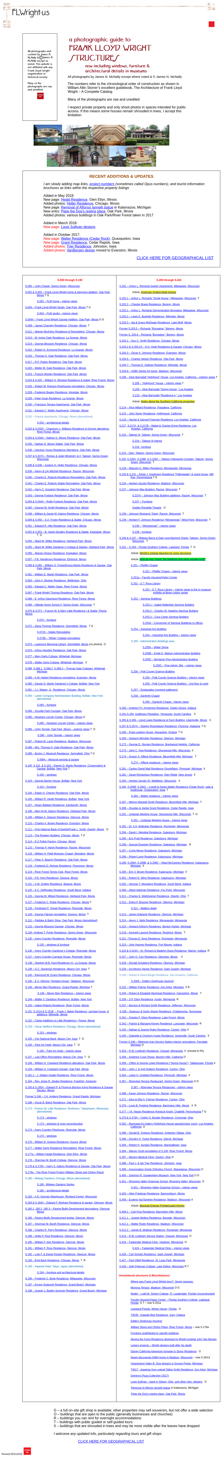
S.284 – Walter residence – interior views (154, 796)
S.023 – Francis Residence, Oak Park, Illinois (56, 374)
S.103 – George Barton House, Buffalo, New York (53, 780)
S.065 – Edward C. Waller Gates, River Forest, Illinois (56, 586)
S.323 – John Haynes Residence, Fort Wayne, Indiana (150, 944)
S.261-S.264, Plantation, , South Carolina (155, 714)
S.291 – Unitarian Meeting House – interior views (159, 820)
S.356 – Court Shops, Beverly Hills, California (151, 1057)
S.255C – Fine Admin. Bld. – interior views (177, 665)
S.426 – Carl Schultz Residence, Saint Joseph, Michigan (151, 1254)
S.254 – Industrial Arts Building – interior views (169, 635)
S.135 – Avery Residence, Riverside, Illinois (55, 938)
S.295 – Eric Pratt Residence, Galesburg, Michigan (148, 838)
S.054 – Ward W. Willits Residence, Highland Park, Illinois (58, 541)
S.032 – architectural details (53, 422)
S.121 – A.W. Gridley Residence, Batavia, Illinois (53, 884)
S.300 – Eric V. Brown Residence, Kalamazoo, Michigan (151, 871)
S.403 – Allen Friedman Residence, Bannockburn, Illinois (152, 1193)
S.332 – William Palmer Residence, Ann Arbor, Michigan (151, 987)
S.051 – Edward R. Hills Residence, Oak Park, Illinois (56, 525)
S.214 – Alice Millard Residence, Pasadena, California (150, 407)
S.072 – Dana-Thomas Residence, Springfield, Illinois (56, 626)
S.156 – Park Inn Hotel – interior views (59, 1050)
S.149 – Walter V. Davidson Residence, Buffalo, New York (58, 999)
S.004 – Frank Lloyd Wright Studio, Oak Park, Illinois (55, 307)
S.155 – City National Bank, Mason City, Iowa (51, 1038)
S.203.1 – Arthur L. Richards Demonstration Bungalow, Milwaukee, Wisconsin (164, 310)
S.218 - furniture (141, 447)
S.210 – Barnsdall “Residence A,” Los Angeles (162, 395)
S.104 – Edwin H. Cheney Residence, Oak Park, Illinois (57, 793)
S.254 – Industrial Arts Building (148, 629)
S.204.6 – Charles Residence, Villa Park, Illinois (151, 359)
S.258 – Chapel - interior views (166, 701)
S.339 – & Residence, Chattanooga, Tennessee (160, 1011)
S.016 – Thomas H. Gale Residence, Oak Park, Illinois (56, 355)
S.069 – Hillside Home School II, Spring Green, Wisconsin (58, 604)
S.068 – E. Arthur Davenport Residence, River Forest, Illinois (60, 598)
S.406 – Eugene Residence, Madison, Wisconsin (155, 1199)
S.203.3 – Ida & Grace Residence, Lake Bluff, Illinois (155, 322)
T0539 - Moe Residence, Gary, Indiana (158, 1315)
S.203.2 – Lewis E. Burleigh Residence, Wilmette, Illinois (152, 316)
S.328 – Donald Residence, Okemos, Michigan (152, 962)
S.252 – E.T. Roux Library (145, 583)
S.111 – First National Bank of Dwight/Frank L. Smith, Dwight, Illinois (64, 829)
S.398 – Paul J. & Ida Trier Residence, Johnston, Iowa (150, 1163)
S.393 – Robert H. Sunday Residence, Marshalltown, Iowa (152, 1145)
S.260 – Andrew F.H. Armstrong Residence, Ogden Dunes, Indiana (157, 708)
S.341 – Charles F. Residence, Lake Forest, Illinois (152, 1017)
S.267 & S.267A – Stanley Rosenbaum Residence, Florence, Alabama (159, 726)
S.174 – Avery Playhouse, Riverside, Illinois (55, 1129)
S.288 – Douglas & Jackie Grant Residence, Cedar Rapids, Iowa (156, 808)
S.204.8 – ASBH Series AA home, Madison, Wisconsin (150, 371)
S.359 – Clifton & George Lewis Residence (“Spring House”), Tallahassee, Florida (166, 1063)
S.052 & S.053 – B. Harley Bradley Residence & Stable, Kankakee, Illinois (67, 532)
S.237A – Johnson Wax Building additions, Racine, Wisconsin (167, 495)
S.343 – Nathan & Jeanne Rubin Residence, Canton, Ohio (152, 1029)
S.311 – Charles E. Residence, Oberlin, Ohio (152, 896)
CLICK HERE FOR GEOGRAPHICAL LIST (175, 258)
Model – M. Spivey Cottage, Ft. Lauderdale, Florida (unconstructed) (173, 1293)
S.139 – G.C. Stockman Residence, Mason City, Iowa (56, 969)
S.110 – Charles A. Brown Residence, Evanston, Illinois (57, 823)
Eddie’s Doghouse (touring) (146, 1321)
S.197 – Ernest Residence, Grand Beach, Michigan (60, 1284)
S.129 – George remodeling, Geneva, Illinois (55, 914)
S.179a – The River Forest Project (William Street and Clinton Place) (64, 1172)
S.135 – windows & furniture (53, 944)
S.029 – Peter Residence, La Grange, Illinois (54, 398)
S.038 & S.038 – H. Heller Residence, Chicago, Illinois (61, 465)
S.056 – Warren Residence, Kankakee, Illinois (56, 553)
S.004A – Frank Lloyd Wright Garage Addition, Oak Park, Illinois (62, 319)
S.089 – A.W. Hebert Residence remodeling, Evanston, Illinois (60, 677)
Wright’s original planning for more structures (165, 553)
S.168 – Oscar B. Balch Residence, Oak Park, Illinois (55, 1102)
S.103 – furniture (46, 786)
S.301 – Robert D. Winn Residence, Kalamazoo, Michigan (152, 877)
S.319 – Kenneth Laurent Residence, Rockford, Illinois (150, 932)
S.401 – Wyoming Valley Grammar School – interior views (164, 1187)
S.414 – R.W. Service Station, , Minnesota (153, 1236)
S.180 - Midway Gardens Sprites (56, 1184)
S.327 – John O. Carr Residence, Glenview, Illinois (148, 956)
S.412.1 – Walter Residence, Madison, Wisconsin (151, 1223)
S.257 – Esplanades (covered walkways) (154, 689)
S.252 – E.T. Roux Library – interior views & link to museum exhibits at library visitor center (177, 591)
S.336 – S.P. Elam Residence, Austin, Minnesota (147, 999)
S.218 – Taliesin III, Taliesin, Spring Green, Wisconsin (150, 434)
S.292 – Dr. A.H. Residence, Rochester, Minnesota (154, 826)
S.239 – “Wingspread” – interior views (154, 525)
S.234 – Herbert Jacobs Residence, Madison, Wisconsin (151, 483)
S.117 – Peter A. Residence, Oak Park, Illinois (56, 859)
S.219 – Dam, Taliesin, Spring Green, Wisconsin (147, 453)
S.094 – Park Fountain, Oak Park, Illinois (53, 711)
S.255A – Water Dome (155, 647)
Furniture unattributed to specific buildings (155, 1333)
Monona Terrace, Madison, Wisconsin (152, 1287)
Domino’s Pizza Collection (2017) (150, 1375)
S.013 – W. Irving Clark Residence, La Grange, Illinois (56, 337)
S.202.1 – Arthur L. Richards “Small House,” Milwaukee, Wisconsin (157, 298)
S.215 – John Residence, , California (150, 413)
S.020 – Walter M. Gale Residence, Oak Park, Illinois (55, 368)
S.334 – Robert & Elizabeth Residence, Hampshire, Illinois (158, 993)
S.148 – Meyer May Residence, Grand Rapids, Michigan (57, 987)
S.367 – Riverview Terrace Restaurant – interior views (162, 1087)
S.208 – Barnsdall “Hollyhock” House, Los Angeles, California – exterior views (167, 377)
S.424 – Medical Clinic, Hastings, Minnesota (151, 1242)
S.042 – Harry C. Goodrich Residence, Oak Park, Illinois (57, 489)
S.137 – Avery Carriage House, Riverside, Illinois (58, 956)
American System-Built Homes (158, 292)
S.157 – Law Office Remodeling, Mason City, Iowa (54, 1057)
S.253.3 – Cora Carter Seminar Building (165, 616)
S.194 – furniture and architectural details (61, 1272)
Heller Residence (80, 203)
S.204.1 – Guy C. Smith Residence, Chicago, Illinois (149, 340)
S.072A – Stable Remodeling (53, 632)
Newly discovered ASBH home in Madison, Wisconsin (162, 1357)
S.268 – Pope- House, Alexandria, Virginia (148, 732)
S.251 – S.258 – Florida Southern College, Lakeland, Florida (154, 547)
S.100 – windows (47, 774)
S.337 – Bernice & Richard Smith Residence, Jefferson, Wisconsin (157, 1005)
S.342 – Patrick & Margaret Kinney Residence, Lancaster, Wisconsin (158, 1023)
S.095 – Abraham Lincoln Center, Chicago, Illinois (53, 717)
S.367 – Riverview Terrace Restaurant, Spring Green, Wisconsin (156, 1081)
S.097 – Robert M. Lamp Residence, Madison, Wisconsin (58, 741)
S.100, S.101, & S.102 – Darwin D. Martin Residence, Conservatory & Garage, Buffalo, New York (65, 767)
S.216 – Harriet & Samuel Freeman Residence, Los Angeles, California (160, 419)
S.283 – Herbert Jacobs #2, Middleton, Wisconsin (147, 780)
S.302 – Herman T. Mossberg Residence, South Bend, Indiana (155, 884)
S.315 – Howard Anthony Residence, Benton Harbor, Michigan (155, 926)
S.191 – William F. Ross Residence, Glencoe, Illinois (55, 1248)
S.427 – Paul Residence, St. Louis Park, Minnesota (152, 1260)
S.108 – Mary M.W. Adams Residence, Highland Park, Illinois (60, 811)
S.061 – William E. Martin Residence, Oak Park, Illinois (56, 574)
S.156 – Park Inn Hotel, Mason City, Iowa (49, 1044)
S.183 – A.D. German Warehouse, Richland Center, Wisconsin (61, 1196)
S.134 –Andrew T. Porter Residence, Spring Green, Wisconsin (61, 932)
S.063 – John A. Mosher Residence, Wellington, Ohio (56, 580)
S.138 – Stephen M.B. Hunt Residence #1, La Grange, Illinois (60, 962)
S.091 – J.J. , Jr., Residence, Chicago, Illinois (55, 689)
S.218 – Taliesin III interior (147, 440)
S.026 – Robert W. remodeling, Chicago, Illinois (64, 386)
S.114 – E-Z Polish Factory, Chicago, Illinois (50, 841)
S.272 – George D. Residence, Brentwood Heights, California (159, 744)
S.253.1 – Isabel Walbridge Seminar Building (168, 604)
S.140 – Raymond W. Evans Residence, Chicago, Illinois (57, 975)
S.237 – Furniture (142, 501)
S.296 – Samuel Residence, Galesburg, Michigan (153, 844)
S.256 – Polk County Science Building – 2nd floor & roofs (175, 683)
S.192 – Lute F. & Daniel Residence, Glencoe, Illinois (60, 1254)
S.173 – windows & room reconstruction (60, 1123)
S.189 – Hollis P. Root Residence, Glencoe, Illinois (54, 1236)
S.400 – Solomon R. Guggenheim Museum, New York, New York (156, 1175)
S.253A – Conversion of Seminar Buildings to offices (173, 623)
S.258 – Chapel (145, 695)
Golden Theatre (146, 507)
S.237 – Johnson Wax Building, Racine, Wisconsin (148, 489)
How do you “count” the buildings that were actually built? (173, 559)
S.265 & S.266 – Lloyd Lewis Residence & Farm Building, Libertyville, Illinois (163, 720)
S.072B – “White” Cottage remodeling (58, 638)
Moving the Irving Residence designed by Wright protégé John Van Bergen (174, 1339)
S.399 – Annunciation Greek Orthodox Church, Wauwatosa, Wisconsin (159, 1169)
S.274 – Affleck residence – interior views (154, 762)
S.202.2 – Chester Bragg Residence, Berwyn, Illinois (149, 304)
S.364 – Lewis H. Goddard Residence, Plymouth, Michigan (153, 1075)
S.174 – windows (47, 1135)
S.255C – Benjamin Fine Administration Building (170, 659)
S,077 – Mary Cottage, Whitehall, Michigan (53, 656)
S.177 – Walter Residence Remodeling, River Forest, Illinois (63, 1148)
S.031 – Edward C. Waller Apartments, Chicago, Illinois (56, 410)
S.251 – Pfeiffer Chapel (144, 565)
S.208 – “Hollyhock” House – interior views (156, 383)
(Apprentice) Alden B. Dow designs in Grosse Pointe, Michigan (167, 1363)
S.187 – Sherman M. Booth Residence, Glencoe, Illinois (57, 1223)
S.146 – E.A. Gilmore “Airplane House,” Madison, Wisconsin (59, 981)
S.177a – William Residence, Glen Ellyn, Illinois (56, 1154)
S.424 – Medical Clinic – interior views (160, 1248)
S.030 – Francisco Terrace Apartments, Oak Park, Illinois (57, 404)
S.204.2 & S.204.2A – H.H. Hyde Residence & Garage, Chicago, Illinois (160, 346)
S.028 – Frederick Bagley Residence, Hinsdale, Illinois (56, 392)
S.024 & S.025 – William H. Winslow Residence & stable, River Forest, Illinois (69, 380)
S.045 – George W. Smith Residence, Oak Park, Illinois (57, 507)
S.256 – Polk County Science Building (153, 671)
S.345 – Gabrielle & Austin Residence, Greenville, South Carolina (162, 1035)
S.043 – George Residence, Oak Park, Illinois (56, 495)
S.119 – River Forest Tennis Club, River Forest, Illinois (56, 871)
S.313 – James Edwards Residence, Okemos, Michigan (151, 914)
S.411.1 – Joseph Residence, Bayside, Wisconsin (152, 1217)
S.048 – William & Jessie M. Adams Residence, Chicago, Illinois (62, 513)
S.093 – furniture (46, 704)
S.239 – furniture (142, 532)
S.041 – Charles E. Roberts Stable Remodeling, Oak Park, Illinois (63, 483)
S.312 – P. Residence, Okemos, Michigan (151, 902)
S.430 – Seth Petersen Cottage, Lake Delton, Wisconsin (151, 1266)
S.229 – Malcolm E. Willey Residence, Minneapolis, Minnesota (155, 468)
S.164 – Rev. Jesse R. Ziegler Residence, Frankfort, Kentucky (60, 1081)
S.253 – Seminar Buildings (146, 598)
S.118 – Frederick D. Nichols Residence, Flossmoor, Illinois (59, 865)
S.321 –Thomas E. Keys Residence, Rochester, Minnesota (153, 938)
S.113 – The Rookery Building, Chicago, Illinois (52, 835)
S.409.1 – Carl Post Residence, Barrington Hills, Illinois (151, 1211)
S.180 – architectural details (53, 1190)
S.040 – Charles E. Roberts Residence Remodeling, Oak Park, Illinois (65, 477)
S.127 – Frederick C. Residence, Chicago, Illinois (57, 902)
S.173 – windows (47, 1117)
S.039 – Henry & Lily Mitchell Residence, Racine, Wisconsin (59, 471)
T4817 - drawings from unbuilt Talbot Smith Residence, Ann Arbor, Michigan (174, 1369)
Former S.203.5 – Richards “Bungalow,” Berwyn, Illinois (151, 328)
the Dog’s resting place (83, 211)
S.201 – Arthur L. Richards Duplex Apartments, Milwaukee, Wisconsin (159, 286)
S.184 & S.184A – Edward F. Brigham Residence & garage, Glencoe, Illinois (69, 1202)
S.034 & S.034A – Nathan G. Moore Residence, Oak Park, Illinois (62, 437)
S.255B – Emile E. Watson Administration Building (171, 653)
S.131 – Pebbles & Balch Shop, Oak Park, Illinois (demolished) (61, 920)
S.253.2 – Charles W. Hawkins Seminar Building (170, 610)
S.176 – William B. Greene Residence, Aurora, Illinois (56, 1142)
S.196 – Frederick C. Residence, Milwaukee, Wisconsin (60, 1278)
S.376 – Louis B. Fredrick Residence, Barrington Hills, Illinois (154, 1105)
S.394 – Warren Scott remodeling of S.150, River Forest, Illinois (155, 1151)
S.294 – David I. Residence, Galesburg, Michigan (153, 832)
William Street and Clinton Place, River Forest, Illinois (161, 1327)
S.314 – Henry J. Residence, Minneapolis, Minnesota (153, 920)
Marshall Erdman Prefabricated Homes (162, 1205)
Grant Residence (74, 242)
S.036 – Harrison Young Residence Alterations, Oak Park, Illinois (62, 450)
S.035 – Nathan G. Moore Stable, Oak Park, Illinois (54, 443)
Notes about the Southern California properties (167, 401)
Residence (74, 199)
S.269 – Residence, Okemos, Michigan (152, 738)
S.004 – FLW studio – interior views (57, 313)
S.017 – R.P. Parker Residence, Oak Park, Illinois (53, 362)
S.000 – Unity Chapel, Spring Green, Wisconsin (52, 286)
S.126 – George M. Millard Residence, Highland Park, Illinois (60, 896)
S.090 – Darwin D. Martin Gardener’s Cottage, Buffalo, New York (62, 683)
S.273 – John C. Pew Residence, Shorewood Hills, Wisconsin (155, 750)
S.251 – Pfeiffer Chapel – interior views (165, 571)
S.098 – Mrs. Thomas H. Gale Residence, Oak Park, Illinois (59, 747)
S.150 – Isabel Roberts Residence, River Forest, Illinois (57, 1005)
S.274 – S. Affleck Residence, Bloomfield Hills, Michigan (156, 756)
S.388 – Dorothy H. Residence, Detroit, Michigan (151, 1138)
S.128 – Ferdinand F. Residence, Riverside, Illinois (58, 908)
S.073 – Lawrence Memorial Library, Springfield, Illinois (56, 644)
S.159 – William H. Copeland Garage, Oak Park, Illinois (57, 1069)
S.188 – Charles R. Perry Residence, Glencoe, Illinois (56, 1230)
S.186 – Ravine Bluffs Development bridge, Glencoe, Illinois (59, 1217)
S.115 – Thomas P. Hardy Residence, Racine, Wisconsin (58, 847)
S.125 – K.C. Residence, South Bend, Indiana (58, 890)
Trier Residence (79, 246)
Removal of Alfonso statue (87, 207)
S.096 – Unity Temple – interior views (59, 735)
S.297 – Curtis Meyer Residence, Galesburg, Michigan (150, 850)
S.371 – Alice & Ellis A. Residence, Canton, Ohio (152, 1099)
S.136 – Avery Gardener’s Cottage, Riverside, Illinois (60, 950)
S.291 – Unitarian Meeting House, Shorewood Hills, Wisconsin (155, 814)
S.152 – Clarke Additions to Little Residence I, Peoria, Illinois (60, 1020)
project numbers (102, 184)
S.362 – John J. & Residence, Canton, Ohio (152, 1069)
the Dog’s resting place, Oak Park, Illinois (158, 1393)
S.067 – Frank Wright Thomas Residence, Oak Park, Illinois (59, 592)
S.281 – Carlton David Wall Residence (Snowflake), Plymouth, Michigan (160, 768)
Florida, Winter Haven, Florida (154, 1308)
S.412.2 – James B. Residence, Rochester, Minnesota (155, 1230)
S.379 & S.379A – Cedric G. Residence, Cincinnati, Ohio (156, 1117)
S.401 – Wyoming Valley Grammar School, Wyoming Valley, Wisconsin (160, 1181)
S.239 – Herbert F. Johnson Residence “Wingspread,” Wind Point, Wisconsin (163, 519)
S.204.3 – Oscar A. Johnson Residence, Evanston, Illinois (152, 352)
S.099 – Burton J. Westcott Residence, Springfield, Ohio (57, 753)
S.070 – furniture (46, 620)
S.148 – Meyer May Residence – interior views (64, 993)
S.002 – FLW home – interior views (57, 301)
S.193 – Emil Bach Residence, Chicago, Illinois (52, 1260)
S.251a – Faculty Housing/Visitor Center (154, 577)
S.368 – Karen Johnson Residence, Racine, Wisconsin (150, 1093)
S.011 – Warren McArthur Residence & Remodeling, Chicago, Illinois (64, 331)
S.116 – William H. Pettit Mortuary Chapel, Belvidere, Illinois (59, 853)
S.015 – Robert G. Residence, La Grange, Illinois (59, 349)
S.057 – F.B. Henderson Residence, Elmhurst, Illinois (55, 559)
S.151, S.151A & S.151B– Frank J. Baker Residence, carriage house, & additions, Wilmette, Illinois (67, 1013)
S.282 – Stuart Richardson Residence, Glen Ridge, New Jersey (155, 774)
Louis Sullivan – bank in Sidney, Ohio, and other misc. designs (166, 1381)
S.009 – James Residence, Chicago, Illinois (56, 325)
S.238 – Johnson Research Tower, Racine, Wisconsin (150, 513)
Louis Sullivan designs (78, 227)
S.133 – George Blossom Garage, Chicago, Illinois (54, 926)
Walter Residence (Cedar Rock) (85, 238)
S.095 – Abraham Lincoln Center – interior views (65, 723)
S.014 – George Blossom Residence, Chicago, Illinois (56, 343)
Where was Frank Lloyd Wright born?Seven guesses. (162, 1281)
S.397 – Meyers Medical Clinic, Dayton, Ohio (145, 1157)
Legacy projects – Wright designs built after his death (161, 1345)
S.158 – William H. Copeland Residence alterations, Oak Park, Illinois (65, 1063)
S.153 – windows (47, 1032)
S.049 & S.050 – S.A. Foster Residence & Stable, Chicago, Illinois (63, 519)
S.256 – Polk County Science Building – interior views (173, 677)
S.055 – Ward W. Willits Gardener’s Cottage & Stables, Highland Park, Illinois (69, 547)
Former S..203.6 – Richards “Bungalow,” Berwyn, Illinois (151, 334)
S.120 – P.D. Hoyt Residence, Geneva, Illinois (51, 877)
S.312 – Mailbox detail (144, 908)
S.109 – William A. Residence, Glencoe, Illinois (57, 817)
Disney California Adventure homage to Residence (164, 1351)
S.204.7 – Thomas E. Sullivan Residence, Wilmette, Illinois (153, 365)
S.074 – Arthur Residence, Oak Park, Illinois (55, 650)
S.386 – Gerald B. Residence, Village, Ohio (155, 1132)
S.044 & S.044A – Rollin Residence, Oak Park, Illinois (61, 501)
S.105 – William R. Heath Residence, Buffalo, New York (57, 799)
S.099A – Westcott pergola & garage (58, 759)
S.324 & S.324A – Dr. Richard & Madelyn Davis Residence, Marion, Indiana (162, 950)
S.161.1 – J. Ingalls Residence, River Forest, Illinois (59, 1075)
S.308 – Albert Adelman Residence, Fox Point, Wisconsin (152, 890)
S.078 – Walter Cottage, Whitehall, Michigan (54, 662)
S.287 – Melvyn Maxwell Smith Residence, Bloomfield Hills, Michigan (159, 802)
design (81, 250)
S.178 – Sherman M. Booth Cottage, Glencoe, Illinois (55, 1160)
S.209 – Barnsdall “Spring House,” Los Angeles (162, 389)
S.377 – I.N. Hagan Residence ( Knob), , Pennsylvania (160, 1111)
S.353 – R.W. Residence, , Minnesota (151, 1050)
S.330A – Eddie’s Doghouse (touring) (152, 981)
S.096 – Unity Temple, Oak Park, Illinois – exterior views (57, 729)
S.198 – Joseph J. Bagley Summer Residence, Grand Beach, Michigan (66, 1290)
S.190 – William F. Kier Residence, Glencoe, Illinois (54, 1242)
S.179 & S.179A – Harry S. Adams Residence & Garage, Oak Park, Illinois (68, 1166)
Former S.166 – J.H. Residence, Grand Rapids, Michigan (63, 1096)
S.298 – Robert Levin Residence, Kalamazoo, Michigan (151, 856)
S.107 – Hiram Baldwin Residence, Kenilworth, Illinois (56, 805)
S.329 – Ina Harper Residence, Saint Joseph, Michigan (155, 969)
